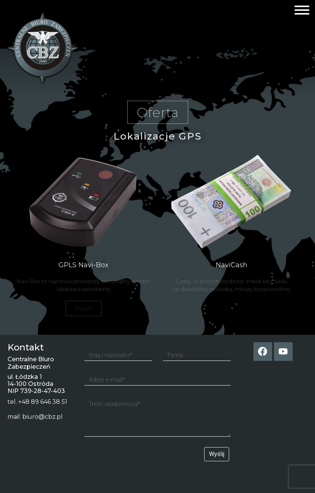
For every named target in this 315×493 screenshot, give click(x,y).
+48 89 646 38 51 (42, 401)
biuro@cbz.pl (42, 416)
